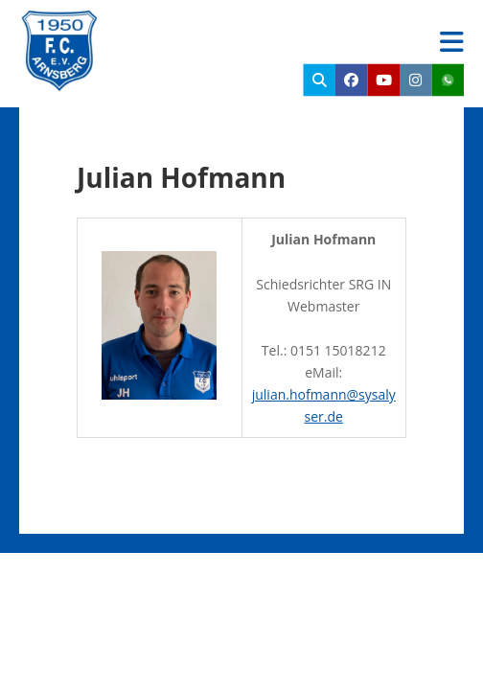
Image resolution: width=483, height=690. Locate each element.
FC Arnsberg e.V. (225, 29)
